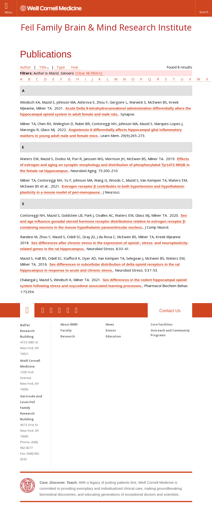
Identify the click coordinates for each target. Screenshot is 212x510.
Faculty (66, 330)
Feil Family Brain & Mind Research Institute (106, 27)
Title (42, 67)
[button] (203, 8)
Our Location (27, 310)
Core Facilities (162, 324)
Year (74, 67)
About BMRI (69, 324)
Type (60, 67)
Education (113, 336)
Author (25, 67)
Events (111, 330)
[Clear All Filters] (89, 73)
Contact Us (169, 310)
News (110, 324)
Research (67, 336)
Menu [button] (8, 12)
